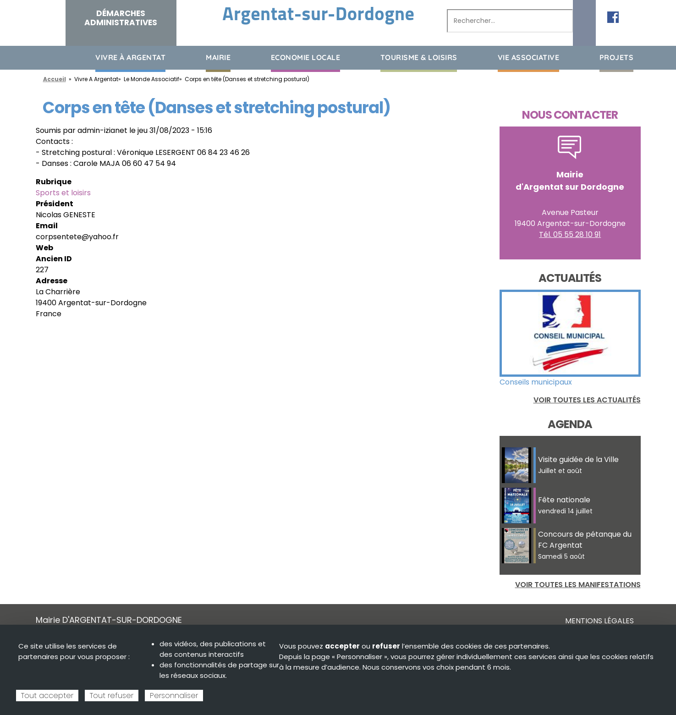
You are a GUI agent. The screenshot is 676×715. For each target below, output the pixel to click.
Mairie (218, 57)
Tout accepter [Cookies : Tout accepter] (47, 695)
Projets (616, 57)
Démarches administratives (120, 18)
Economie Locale (306, 57)
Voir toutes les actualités (587, 400)
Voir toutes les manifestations (578, 584)
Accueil (43, 57)
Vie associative (529, 57)
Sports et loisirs (63, 192)
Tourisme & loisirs (418, 57)
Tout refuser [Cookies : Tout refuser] (111, 695)
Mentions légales (599, 621)
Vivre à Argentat (130, 57)
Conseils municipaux (536, 382)
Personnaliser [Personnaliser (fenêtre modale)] (174, 695)
